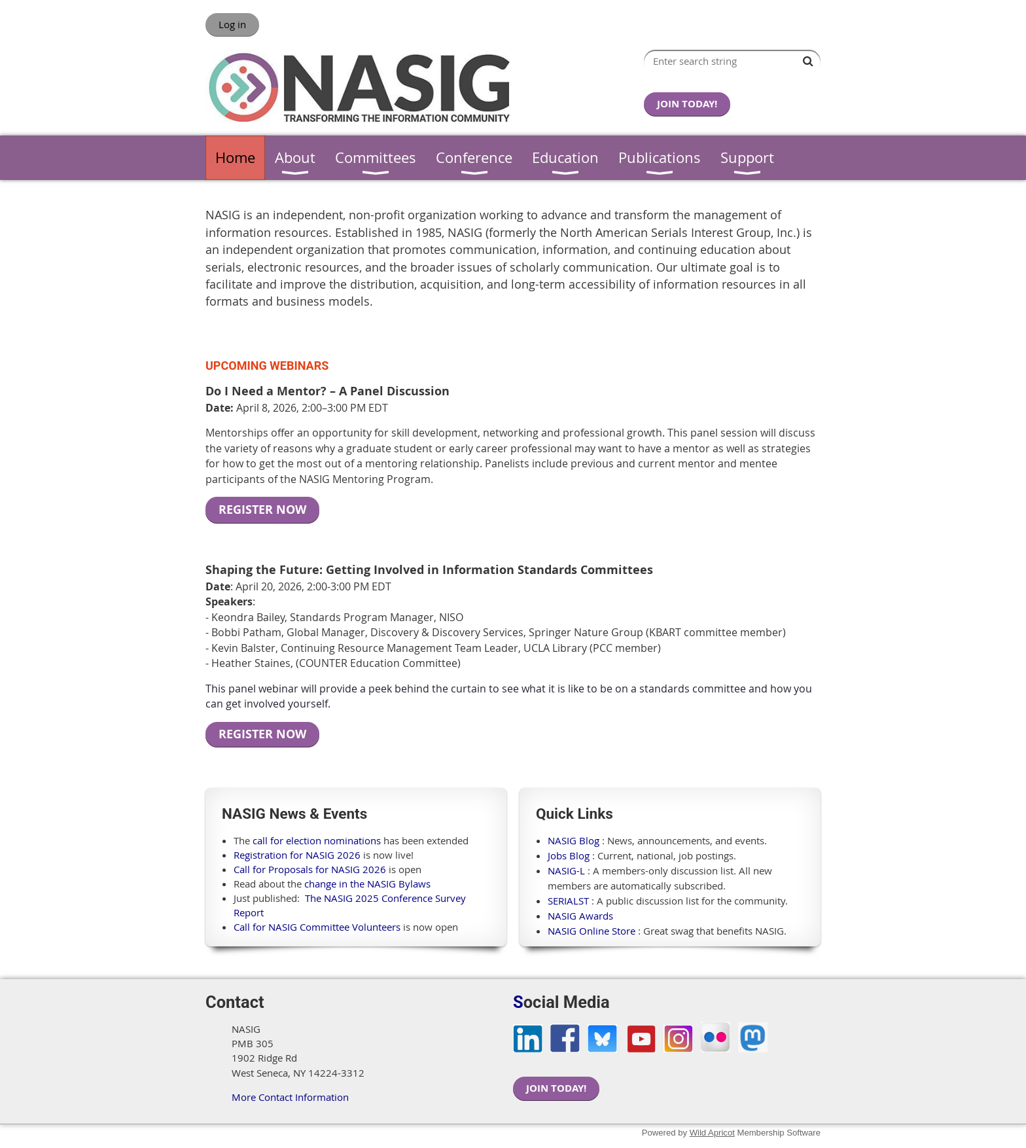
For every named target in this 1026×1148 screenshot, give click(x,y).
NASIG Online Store (591, 930)
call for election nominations (317, 840)
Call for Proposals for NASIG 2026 (310, 869)
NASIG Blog (573, 840)
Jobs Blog (569, 855)
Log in (232, 24)
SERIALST (568, 900)
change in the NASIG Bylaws (367, 883)
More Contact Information (290, 1096)
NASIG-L (566, 870)
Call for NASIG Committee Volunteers (317, 926)
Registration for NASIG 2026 (297, 854)
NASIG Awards (580, 915)
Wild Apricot (712, 1133)
